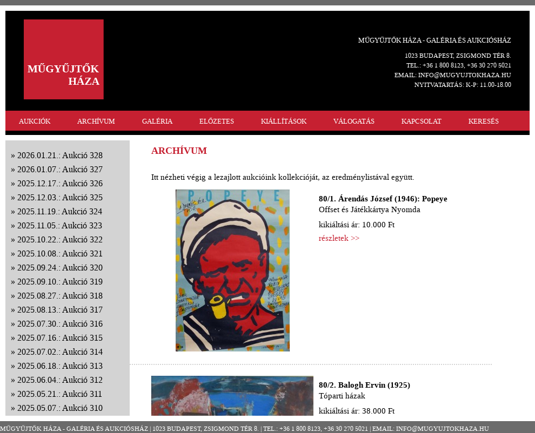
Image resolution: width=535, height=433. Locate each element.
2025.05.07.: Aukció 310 (60, 408)
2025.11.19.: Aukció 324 (59, 211)
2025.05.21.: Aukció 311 (59, 394)
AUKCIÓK (34, 121)
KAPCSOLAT (422, 121)
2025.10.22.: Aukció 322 (60, 239)
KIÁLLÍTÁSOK (283, 121)
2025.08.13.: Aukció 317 (60, 309)
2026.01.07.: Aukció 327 (60, 169)
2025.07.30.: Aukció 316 (60, 323)
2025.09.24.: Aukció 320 (60, 267)
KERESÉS (484, 121)
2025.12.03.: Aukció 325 (60, 197)
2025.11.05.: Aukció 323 (59, 225)
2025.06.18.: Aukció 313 (60, 365)
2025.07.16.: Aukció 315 (60, 337)
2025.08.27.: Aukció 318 (60, 295)
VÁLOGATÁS (353, 121)
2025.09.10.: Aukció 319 (60, 281)
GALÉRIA (157, 121)
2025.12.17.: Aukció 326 (60, 183)
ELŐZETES (216, 121)
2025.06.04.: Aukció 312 (60, 379)
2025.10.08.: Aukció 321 (60, 253)
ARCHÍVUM (96, 121)
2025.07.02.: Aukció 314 (60, 351)
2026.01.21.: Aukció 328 (60, 155)
